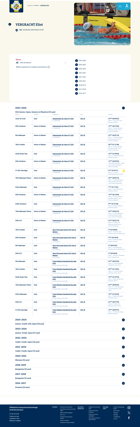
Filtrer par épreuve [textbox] (25, 62)
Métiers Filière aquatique (66, 412)
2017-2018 (80, 89)
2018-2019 (80, 85)
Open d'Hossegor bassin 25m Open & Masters (64, 231)
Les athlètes (36, 5)
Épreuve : (18, 59)
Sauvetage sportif (105, 407)
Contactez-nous (14, 418)
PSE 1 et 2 (62, 414)
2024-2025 (80, 64)
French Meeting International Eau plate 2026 (64, 262)
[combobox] (43, 62)
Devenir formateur (64, 420)
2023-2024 (80, 68)
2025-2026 (80, 60)
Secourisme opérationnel (81, 407)
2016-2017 (80, 93)
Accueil (29, 5)
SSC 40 (82, 119)
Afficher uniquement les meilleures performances (31, 67)
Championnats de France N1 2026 (63, 119)
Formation (54, 407)
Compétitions (116, 416)
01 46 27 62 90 (14, 414)
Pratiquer (115, 412)
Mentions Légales (15, 420)
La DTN (115, 419)
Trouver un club (14, 416)
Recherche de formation (66, 407)
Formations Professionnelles (67, 422)
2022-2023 (80, 72)
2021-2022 (80, 77)
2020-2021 (80, 81)
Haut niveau (116, 410)
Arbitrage (115, 414)
